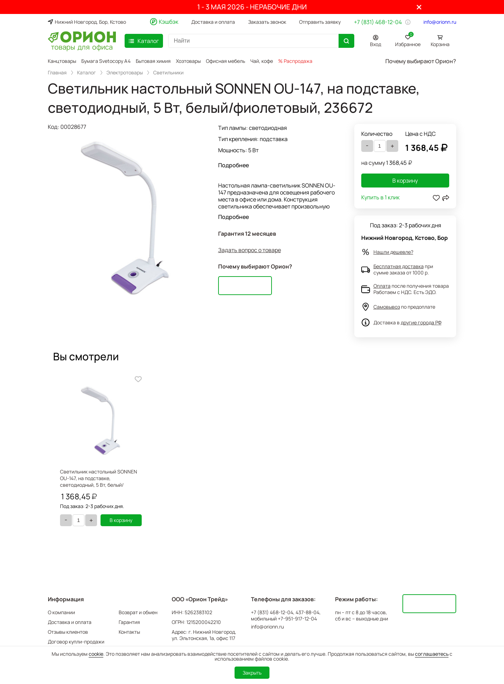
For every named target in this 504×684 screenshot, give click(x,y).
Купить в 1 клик (380, 197)
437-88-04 (307, 612)
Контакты (129, 631)
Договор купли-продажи (76, 641)
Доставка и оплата (213, 22)
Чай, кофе (261, 61)
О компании (61, 612)
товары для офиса (82, 46)
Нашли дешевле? (393, 252)
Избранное (408, 39)
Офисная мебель (225, 61)
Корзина (440, 44)
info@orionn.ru (439, 22)
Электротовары (124, 72)
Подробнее (233, 165)
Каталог (86, 72)
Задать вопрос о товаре (249, 250)
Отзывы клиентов (68, 631)
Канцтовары (62, 61)
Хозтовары (188, 61)
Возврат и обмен (138, 612)
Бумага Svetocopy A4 (106, 61)
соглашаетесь (432, 653)
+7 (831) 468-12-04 (378, 22)
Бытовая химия (153, 61)
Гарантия (129, 622)
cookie (96, 653)
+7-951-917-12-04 (297, 619)
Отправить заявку (320, 22)
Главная (57, 72)
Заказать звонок (267, 22)
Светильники (168, 72)
